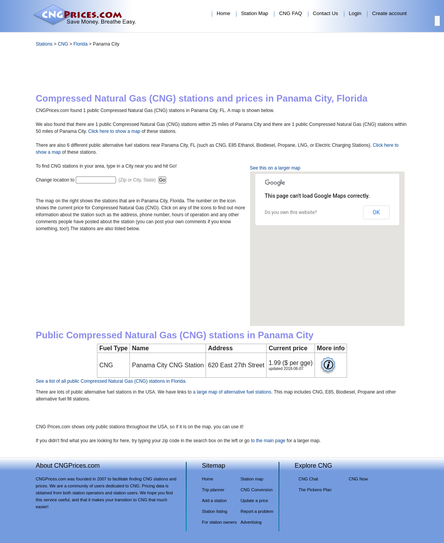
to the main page (268, 440)
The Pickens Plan (315, 489)
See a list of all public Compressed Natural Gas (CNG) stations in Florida (110, 381)
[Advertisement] (221, 71)
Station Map (254, 13)
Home (223, 13)
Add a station (214, 500)
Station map (252, 479)
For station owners (219, 522)
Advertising (251, 522)
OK (376, 212)
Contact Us (325, 13)
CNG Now (358, 479)
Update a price (254, 500)
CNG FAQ (290, 13)
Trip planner (213, 489)
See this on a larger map (275, 168)
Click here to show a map (114, 131)
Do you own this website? (291, 212)
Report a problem (257, 511)
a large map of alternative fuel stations (232, 392)
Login (355, 13)
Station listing (214, 511)
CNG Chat (308, 479)
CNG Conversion (257, 489)
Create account (389, 13)
